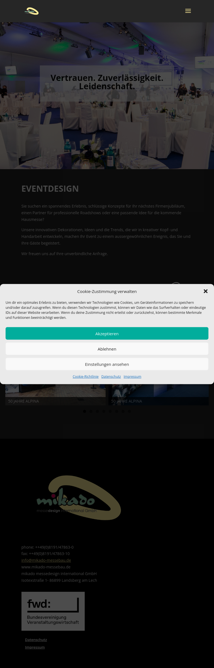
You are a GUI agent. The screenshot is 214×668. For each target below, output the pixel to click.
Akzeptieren (106, 333)
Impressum (132, 376)
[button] (205, 291)
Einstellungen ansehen (107, 364)
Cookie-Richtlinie (86, 376)
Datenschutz (111, 376)
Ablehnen (107, 349)
